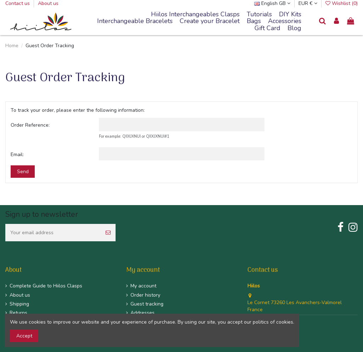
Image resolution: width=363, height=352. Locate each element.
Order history (145, 295)
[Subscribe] (108, 232)
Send (23, 171)
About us (48, 3)
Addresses (142, 312)
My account (143, 285)
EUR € (307, 3)
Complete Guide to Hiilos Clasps (46, 285)
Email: (17, 154)
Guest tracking (146, 304)
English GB (272, 3)
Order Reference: (30, 125)
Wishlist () (341, 3)
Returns (18, 312)
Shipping (19, 304)
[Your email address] (53, 232)
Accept (24, 335)
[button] (135, 21)
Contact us (18, 3)
